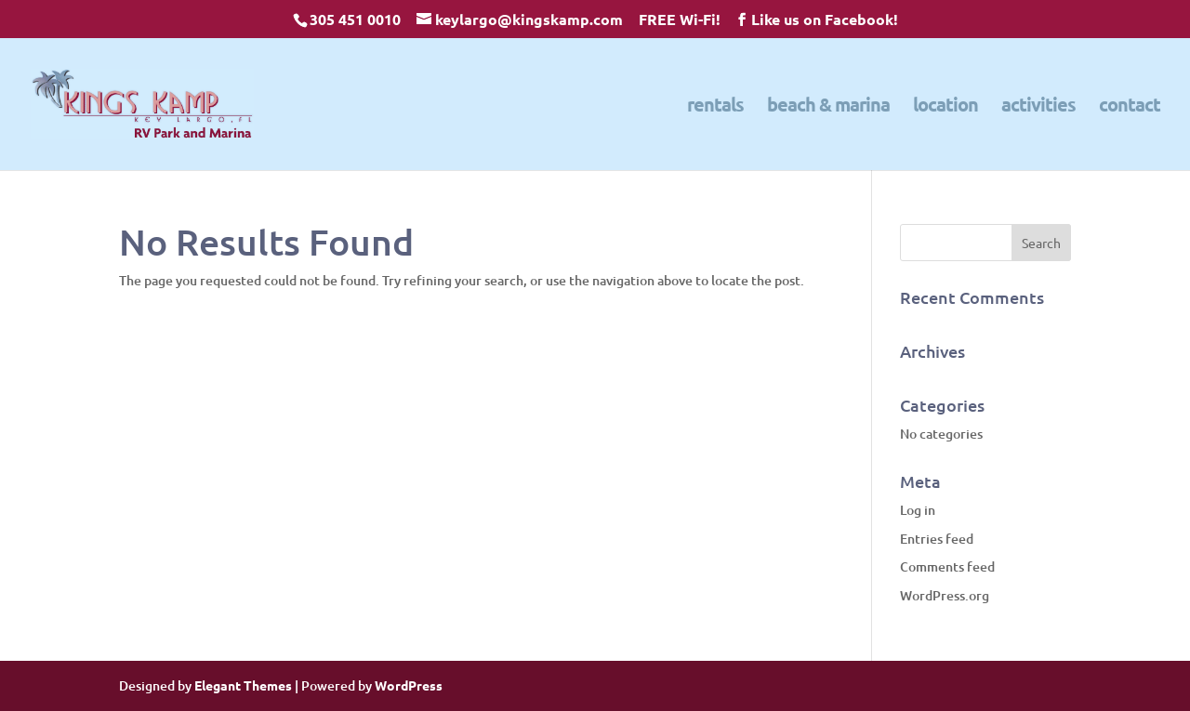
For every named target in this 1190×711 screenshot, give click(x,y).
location (945, 107)
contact (1129, 107)
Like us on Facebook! (824, 19)
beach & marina (828, 107)
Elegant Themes (243, 685)
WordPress (409, 685)
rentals (715, 107)
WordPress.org (944, 595)
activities (1038, 107)
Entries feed (936, 538)
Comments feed (947, 566)
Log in (917, 510)
